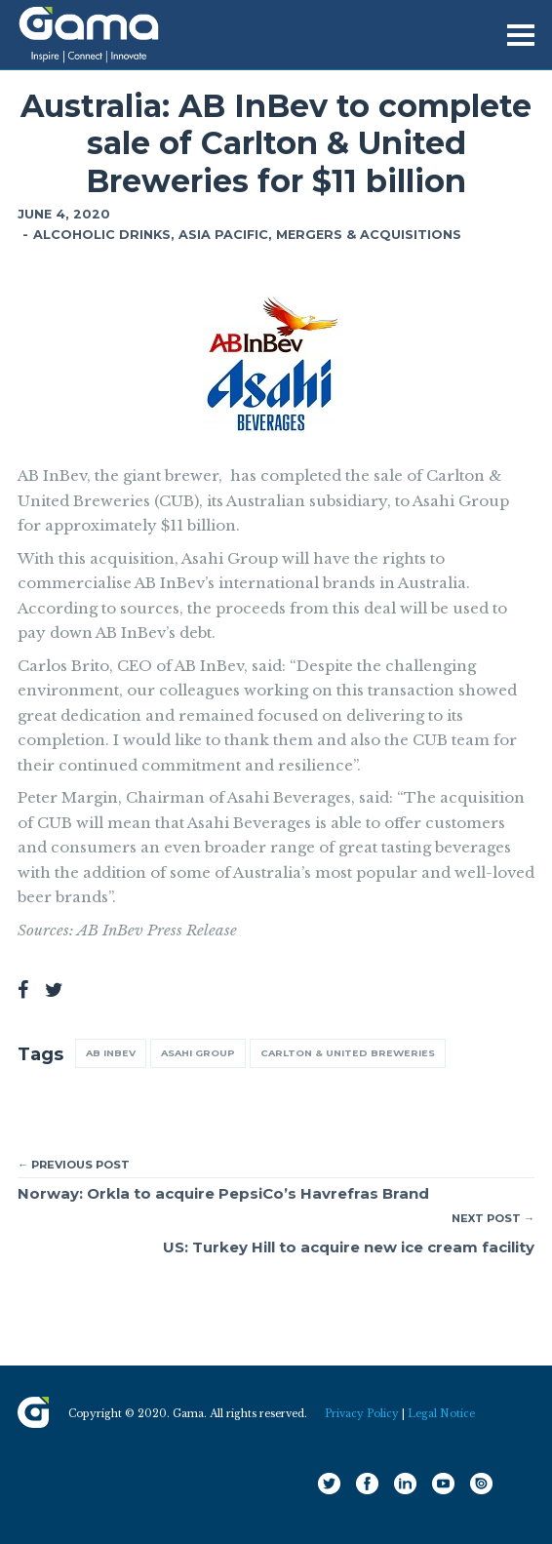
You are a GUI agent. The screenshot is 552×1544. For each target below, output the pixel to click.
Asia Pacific (223, 234)
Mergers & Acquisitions (368, 234)
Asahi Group (198, 1053)
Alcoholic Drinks (102, 234)
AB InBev (111, 1053)
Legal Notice (441, 1413)
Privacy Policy (362, 1413)
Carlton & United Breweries (347, 1053)
